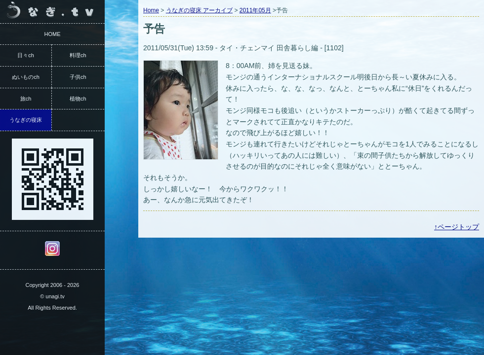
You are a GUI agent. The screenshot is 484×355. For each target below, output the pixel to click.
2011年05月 (255, 10)
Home (151, 10)
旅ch (26, 99)
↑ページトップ (456, 227)
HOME (52, 34)
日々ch (25, 55)
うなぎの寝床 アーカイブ (199, 10)
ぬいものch (26, 77)
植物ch (78, 99)
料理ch (78, 55)
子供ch (78, 77)
